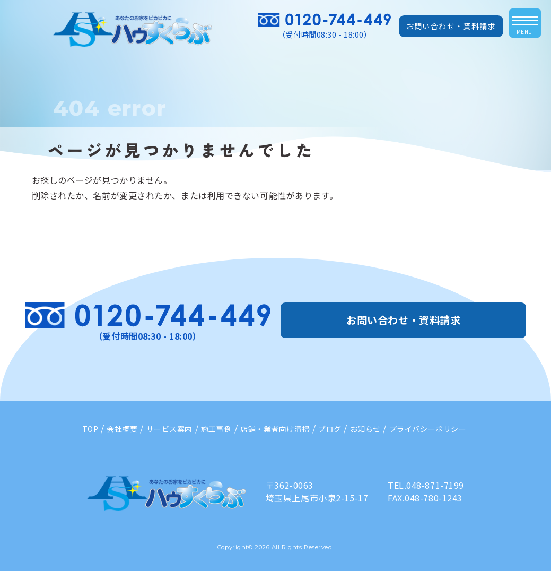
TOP (90, 428)
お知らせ (365, 428)
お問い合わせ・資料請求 (451, 26)
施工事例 (216, 428)
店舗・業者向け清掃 (275, 428)
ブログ (330, 428)
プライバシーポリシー (428, 428)
